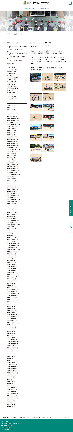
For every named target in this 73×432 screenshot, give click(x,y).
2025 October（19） (13, 122)
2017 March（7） (12, 335)
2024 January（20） (13, 166)
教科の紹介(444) (12, 82)
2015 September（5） (13, 373)
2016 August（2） (12, 350)
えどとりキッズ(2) (12, 69)
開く (26, 71)
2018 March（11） (12, 310)
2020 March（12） (12, 262)
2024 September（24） (13, 149)
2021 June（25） (12, 231)
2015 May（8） (11, 381)
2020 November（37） (13, 245)
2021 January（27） (13, 241)
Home (9, 34)
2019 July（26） (11, 279)
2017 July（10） (11, 327)
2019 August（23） (12, 277)
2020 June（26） (12, 256)
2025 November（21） (13, 120)
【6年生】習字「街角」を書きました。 (17, 57)
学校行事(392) (11, 67)
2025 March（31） (12, 137)
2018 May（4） (11, 306)
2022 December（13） (13, 193)
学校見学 (71, 224)
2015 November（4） (13, 368)
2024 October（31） (13, 147)
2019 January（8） (12, 291)
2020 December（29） (13, 243)
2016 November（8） (13, 343)
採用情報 (6, 417)
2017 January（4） (12, 339)
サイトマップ (57, 417)
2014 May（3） (11, 404)
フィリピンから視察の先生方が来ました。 (17, 53)
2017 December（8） (13, 316)
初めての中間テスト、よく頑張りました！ (17, 46)
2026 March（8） (12, 112)
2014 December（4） (13, 391)
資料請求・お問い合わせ (29, 8)
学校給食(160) (11, 84)
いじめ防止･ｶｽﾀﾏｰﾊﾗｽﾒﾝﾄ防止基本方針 (41, 417)
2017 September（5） (13, 322)
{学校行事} (40, 45)
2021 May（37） (12, 233)
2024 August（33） (12, 151)
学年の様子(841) (12, 71)
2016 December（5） (13, 341)
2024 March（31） (12, 162)
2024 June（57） (12, 155)
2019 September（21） (13, 274)
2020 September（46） (13, 249)
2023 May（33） (12, 183)
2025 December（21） (13, 118)
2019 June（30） (12, 281)
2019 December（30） (13, 268)
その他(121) (10, 94)
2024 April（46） (12, 160)
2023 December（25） (13, 168)
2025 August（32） (12, 126)
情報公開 (14, 417)
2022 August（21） (12, 201)
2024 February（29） (13, 164)
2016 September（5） (13, 348)
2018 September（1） (13, 299)
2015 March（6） (12, 385)
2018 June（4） (11, 304)
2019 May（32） (12, 283)
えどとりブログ (18, 34)
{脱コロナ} (47, 45)
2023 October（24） (13, 172)
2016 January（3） (12, 364)
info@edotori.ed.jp (9, 429)
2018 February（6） (13, 312)
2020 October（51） (13, 247)
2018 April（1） (11, 308)
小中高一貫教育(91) (12, 77)
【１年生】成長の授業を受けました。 (16, 50)
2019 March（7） (12, 287)
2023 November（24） (13, 170)
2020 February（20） (13, 264)
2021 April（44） (12, 235)
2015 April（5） (11, 383)
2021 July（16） (11, 228)
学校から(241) (11, 73)
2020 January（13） (13, 266)
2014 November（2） (13, 393)
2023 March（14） (12, 187)
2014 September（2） (13, 398)
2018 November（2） (13, 295)
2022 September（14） (13, 199)
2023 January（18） (13, 191)
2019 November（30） (13, 270)
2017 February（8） (13, 337)
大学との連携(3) (11, 86)
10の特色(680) (11, 79)
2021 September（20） (13, 224)
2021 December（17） (13, 218)
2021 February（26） (13, 239)
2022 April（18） (12, 210)
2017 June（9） (11, 329)
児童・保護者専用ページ (43, 8)
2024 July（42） (11, 153)
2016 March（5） (12, 360)
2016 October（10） (13, 345)
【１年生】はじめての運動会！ (16, 60)
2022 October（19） (13, 197)
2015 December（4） (13, 366)
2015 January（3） (12, 389)
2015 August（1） (12, 375)
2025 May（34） (12, 133)
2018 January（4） (12, 314)
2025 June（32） (12, 130)
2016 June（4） (11, 354)
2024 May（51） (12, 158)
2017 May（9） (11, 331)
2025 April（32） (12, 135)
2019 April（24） (12, 285)
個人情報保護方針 (24, 417)
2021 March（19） (12, 237)
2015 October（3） (12, 370)
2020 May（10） (12, 258)
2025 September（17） (13, 124)
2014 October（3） (12, 395)
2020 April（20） (12, 260)
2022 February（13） (13, 214)
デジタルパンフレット (71, 208)
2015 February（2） (13, 387)
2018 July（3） (11, 302)
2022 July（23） (11, 203)
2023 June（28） (12, 181)
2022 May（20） (12, 208)
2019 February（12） (13, 289)
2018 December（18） (13, 293)
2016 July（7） (11, 352)
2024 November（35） (13, 145)
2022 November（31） (13, 195)
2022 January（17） (13, 216)
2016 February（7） (13, 362)
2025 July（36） (11, 128)
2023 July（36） (11, 178)
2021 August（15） (12, 226)
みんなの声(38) (11, 96)
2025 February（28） (13, 139)
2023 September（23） (13, 174)
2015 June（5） (11, 379)
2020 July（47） (11, 254)
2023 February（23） (13, 189)
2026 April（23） (12, 110)
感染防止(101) (11, 92)
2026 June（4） (11, 105)
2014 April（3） (11, 406)
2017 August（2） (12, 325)
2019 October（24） (13, 272)
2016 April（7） (11, 358)
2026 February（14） (13, 114)
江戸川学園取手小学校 (38, 3)
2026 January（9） (12, 116)
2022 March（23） (12, 212)
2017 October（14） (13, 320)
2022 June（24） (12, 206)
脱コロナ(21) (11, 90)
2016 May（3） (11, 356)
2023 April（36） (12, 185)
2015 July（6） (11, 377)
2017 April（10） (12, 333)
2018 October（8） (12, 297)
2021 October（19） (13, 222)
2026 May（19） (12, 107)
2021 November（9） (13, 220)
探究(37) (9, 75)
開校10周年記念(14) (12, 88)
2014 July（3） (11, 400)
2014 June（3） (11, 402)
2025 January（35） (13, 141)
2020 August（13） (12, 251)
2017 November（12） (13, 318)
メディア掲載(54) (12, 98)
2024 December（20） (13, 143)
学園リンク (67, 417)
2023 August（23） (12, 176)
